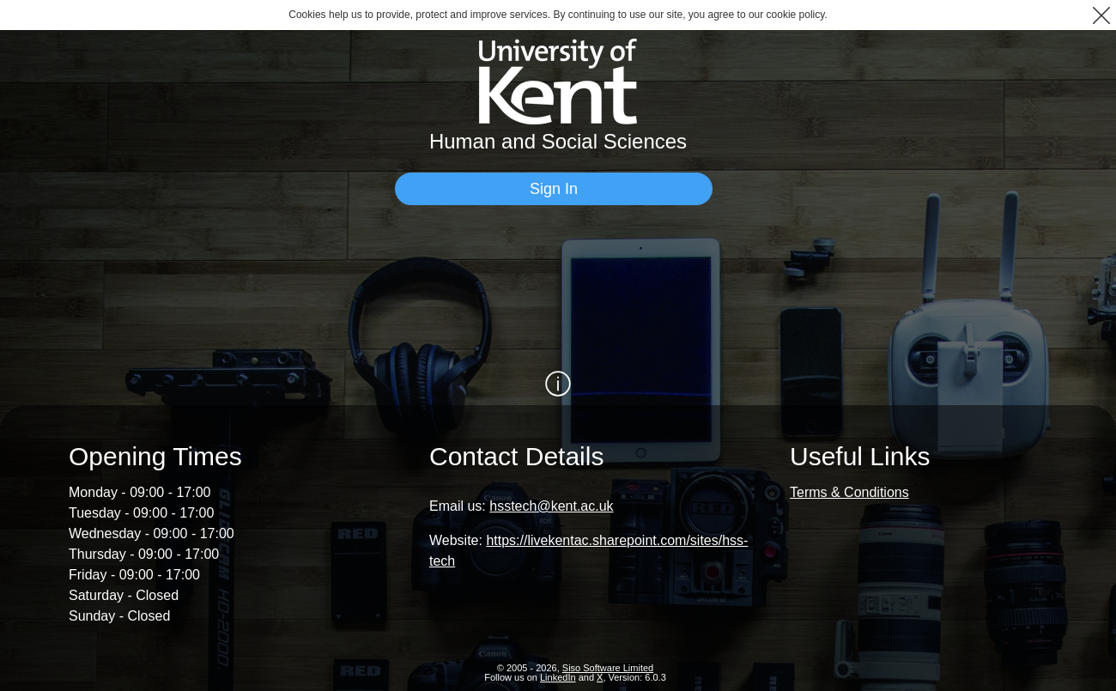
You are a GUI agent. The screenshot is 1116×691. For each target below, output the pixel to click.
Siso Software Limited (607, 668)
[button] (1101, 15)
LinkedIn (558, 677)
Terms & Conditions (849, 492)
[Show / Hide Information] (558, 383)
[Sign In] (554, 189)
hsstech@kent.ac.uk (551, 506)
